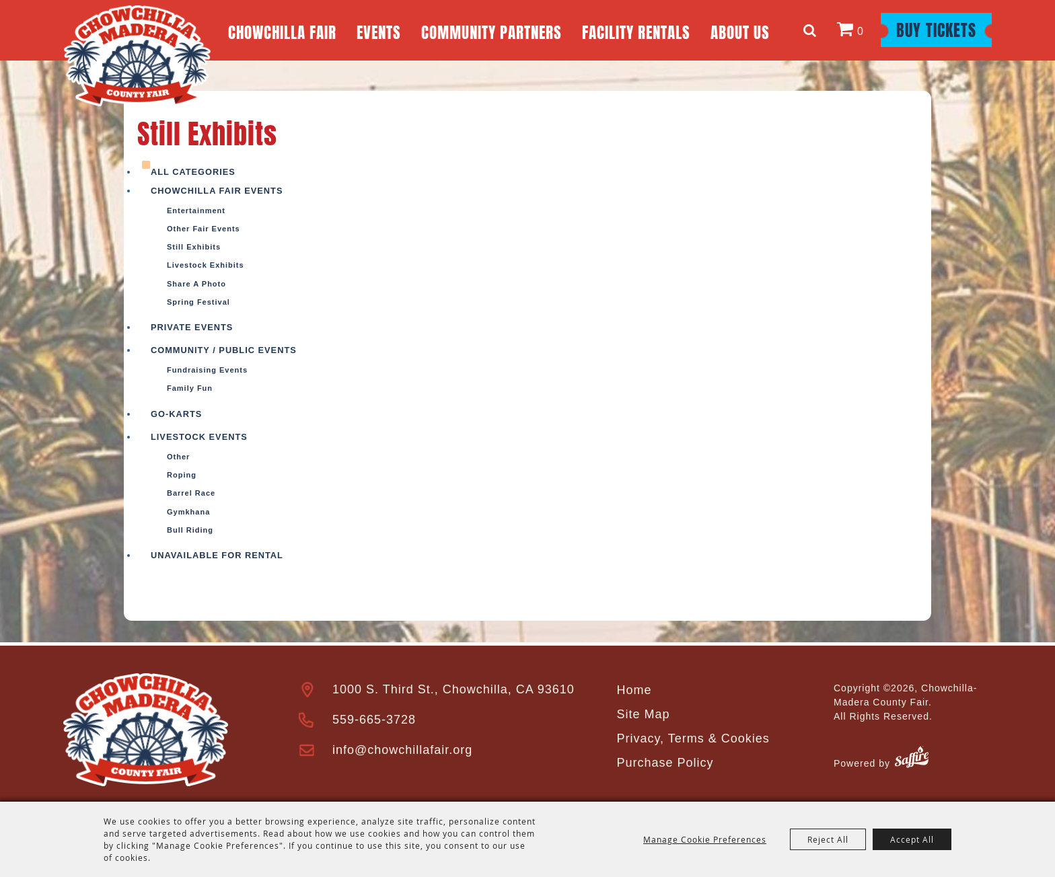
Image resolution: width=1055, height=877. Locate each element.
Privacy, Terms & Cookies (692, 738)
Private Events (192, 327)
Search (812, 30)
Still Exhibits (194, 247)
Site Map (642, 714)
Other (178, 457)
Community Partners (491, 30)
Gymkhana (188, 512)
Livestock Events (199, 437)
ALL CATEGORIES (193, 172)
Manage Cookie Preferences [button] (704, 839)
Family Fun (190, 388)
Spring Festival (198, 302)
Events (379, 30)
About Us (740, 30)
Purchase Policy (664, 762)
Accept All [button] (912, 839)
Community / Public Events (224, 350)
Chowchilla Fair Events (217, 191)
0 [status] (860, 31)
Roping (181, 475)
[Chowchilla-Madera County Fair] (137, 55)
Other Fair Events (203, 229)
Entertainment (196, 210)
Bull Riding (190, 530)
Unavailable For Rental (217, 555)
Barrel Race (191, 493)
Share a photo (196, 284)
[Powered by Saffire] (912, 759)
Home (633, 690)
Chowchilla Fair (282, 30)
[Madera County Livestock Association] (145, 730)
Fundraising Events (207, 370)
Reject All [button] (827, 839)
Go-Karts (176, 414)
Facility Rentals (636, 30)
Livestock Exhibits (205, 265)
